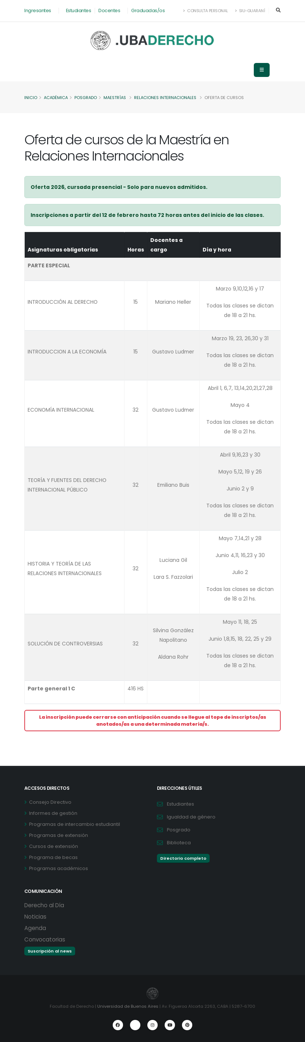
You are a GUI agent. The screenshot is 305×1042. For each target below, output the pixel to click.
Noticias (35, 916)
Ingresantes (37, 10)
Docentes (109, 10)
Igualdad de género (191, 817)
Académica (56, 98)
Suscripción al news (50, 951)
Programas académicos (58, 868)
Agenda (35, 928)
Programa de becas (53, 857)
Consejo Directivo (50, 802)
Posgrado (87, 98)
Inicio (30, 98)
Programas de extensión (58, 835)
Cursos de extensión (53, 846)
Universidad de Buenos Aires (127, 1006)
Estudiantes (78, 10)
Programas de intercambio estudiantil (74, 824)
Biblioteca (179, 842)
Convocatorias (44, 939)
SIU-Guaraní (250, 11)
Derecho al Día (44, 905)
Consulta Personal (205, 11)
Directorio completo (183, 858)
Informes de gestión (53, 813)
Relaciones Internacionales (168, 98)
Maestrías (117, 98)
